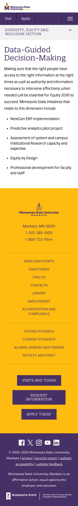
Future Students (39, 331)
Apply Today (39, 414)
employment (39, 301)
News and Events (39, 261)
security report (46, 458)
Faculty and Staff (39, 355)
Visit (8, 19)
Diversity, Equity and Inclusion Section (38, 32)
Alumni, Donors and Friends (39, 347)
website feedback (49, 464)
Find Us (39, 277)
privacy (27, 458)
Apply (25, 19)
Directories (39, 269)
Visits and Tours (39, 380)
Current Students (39, 339)
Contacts (39, 285)
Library (39, 293)
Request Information (39, 397)
